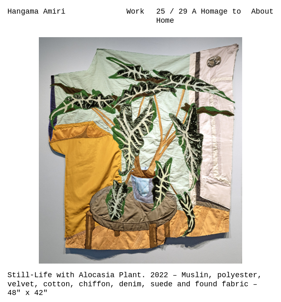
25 (162, 11)
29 (185, 11)
